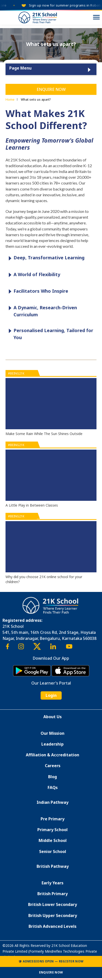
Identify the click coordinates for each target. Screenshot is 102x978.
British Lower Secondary (52, 904)
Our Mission (52, 733)
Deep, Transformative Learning (45, 258)
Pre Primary (52, 819)
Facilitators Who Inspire (37, 291)
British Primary (52, 893)
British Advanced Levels (52, 926)
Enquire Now (51, 89)
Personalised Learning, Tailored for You (49, 333)
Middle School (53, 840)
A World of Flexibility (33, 275)
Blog (52, 776)
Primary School (52, 829)
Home (10, 99)
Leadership (52, 744)
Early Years (52, 883)
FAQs (53, 787)
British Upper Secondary (52, 915)
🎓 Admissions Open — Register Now (51, 961)
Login (51, 695)
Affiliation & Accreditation (52, 755)
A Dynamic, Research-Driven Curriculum (41, 311)
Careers (52, 765)
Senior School (52, 851)
